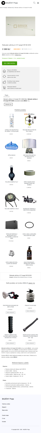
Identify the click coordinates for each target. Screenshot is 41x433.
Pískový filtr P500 (30, 305)
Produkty (5, 7)
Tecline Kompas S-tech (12, 208)
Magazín (4, 407)
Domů (1, 7)
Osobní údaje (5, 415)
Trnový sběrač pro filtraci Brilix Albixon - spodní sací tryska (10, 336)
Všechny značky (6, 404)
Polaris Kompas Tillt (11, 182)
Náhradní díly (11, 7)
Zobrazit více (8, 104)
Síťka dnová (11, 155)
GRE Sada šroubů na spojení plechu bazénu (29, 157)
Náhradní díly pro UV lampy (26, 277)
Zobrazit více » (18, 54)
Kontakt (4, 421)
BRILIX (3, 54)
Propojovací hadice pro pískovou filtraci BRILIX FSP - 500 (30, 336)
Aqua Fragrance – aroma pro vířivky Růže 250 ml (29, 264)
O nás (3, 418)
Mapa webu (5, 410)
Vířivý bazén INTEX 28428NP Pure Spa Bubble (29, 183)
